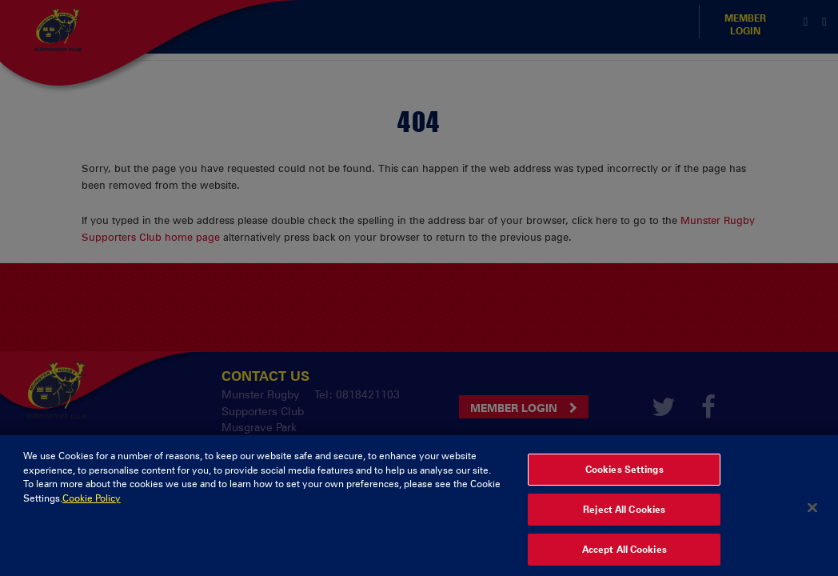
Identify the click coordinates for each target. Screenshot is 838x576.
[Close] (812, 513)
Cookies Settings (624, 476)
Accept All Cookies (624, 556)
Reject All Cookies (624, 516)
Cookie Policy (91, 504)
